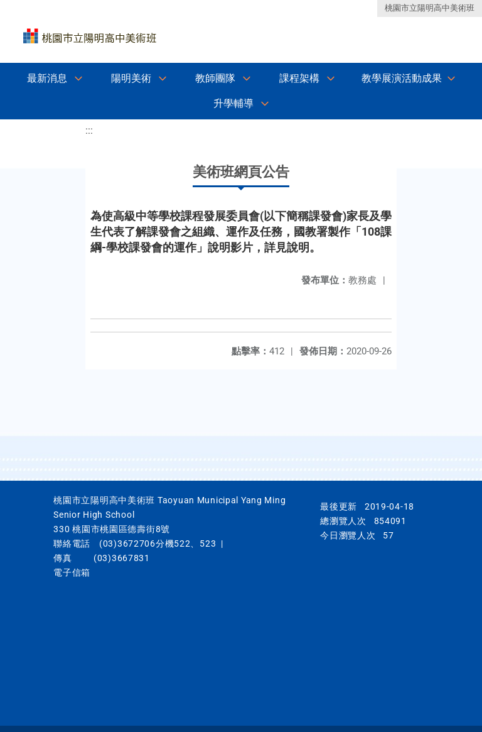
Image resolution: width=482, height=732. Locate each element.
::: (89, 130)
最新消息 (47, 78)
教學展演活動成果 (402, 78)
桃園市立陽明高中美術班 (429, 8)
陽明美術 (131, 78)
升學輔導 (233, 103)
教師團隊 (215, 78)
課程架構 (299, 78)
